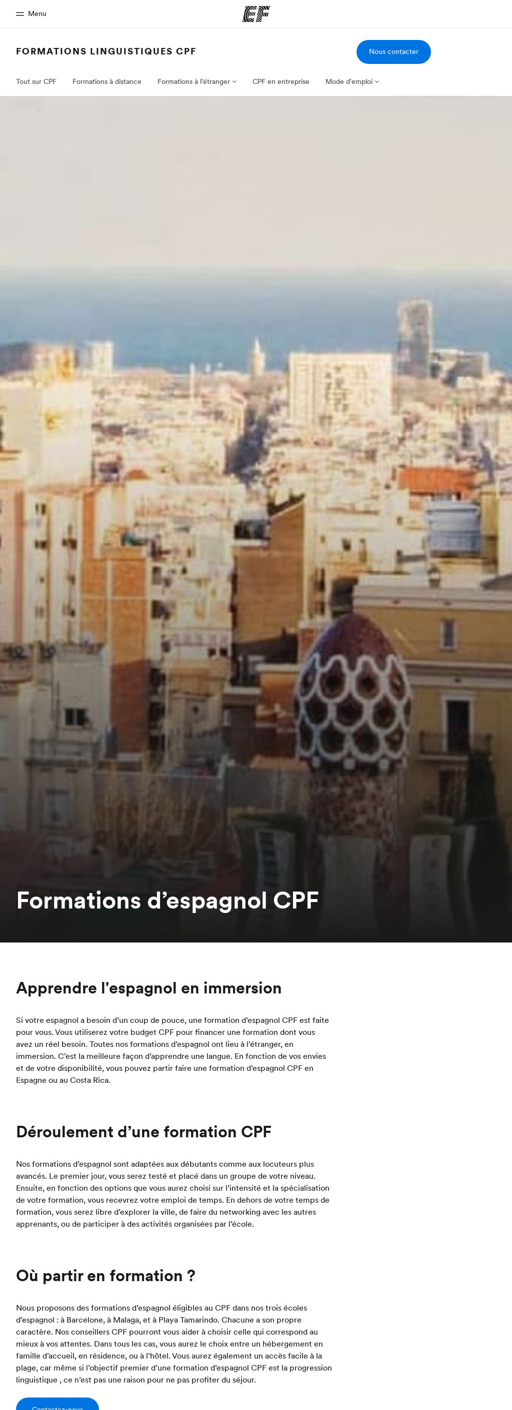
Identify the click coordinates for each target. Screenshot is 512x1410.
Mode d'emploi (349, 81)
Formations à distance (107, 81)
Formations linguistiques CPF (106, 51)
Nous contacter (393, 51)
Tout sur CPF (36, 81)
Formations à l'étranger (194, 81)
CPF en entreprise (281, 81)
